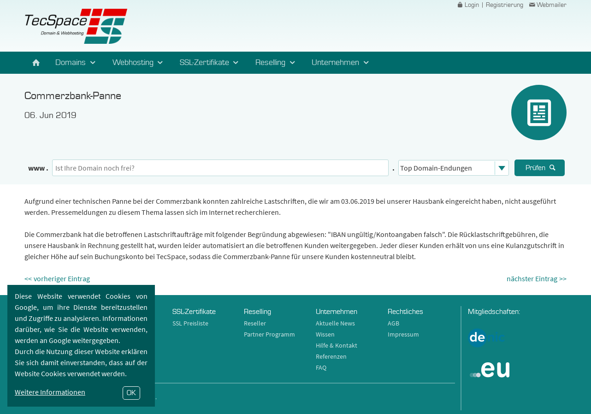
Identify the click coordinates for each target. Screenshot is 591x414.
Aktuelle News (335, 323)
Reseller (255, 323)
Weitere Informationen (50, 391)
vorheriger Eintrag (62, 278)
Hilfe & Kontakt (336, 345)
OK (131, 392)
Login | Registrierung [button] (489, 5)
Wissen (325, 334)
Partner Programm (269, 334)
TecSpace (75, 26)
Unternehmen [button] (342, 62)
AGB (393, 323)
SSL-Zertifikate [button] (211, 62)
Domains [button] (76, 62)
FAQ (321, 367)
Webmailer (547, 5)
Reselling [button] (276, 62)
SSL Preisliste (190, 323)
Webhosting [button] (139, 62)
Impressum (403, 334)
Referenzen (331, 356)
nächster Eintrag (532, 278)
